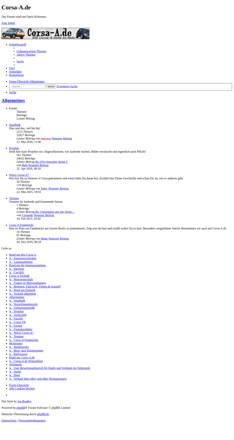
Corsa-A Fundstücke (21, 225)
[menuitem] (31, 51)
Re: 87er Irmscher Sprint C (51, 161)
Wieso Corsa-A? (19, 175)
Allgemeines (13, 100)
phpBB (21, 407)
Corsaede (27, 215)
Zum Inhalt (8, 23)
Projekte (14, 148)
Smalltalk (14, 124)
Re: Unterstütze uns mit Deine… (55, 211)
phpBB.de (43, 414)
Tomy (44, 188)
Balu (24, 165)
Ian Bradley (25, 401)
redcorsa (46, 138)
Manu (44, 238)
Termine (14, 198)
